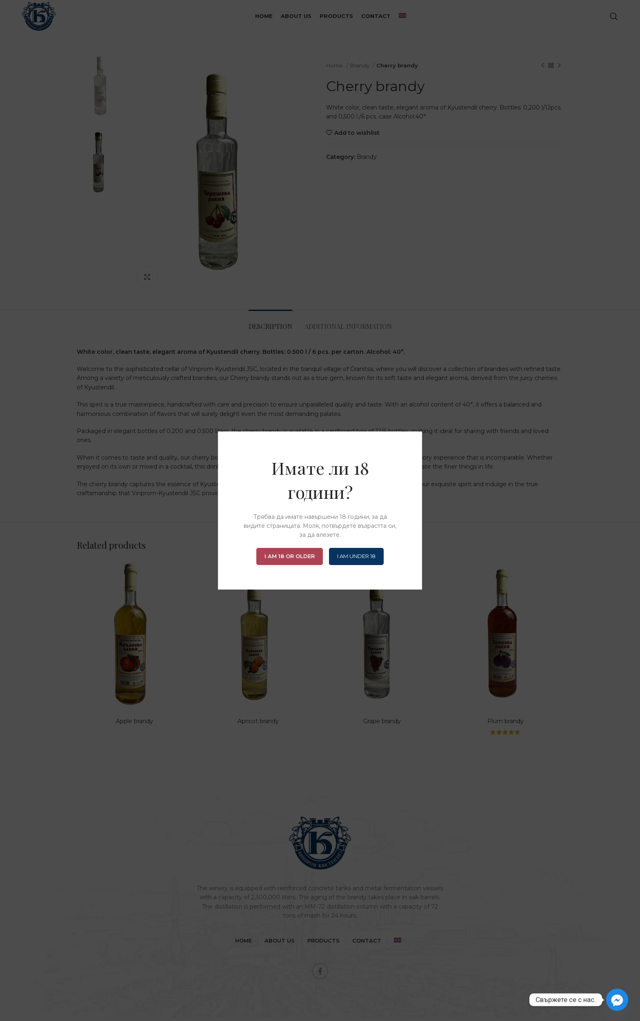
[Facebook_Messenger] (617, 1000)
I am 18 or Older (289, 556)
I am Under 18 (356, 556)
